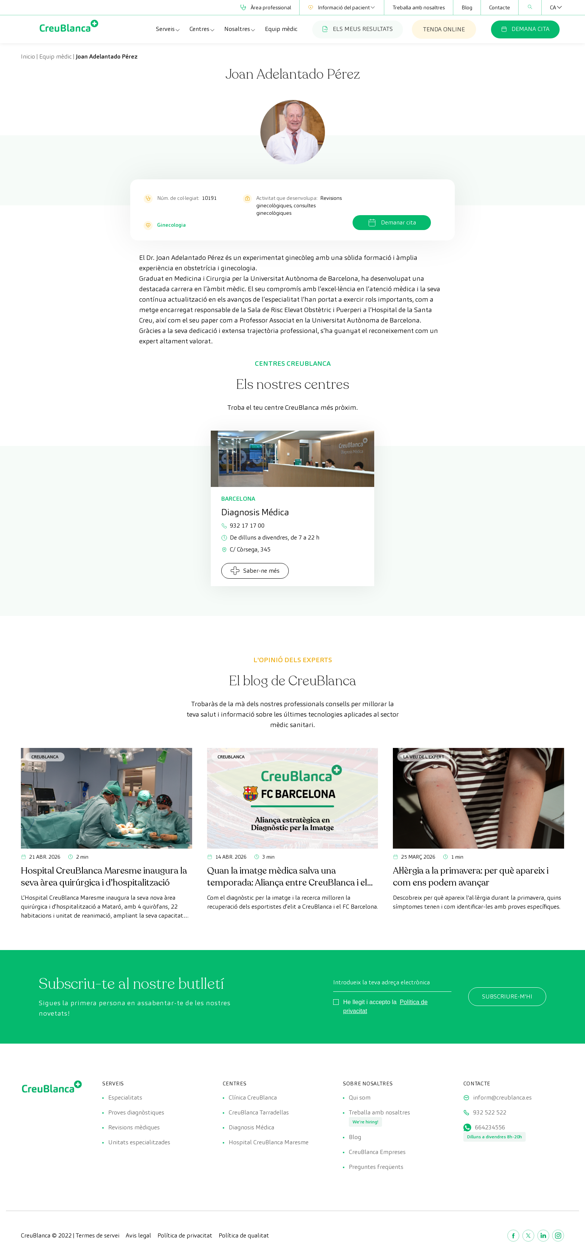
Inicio (28, 56)
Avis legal (138, 1235)
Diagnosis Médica (251, 1127)
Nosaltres (240, 29)
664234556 (490, 1127)
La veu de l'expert (423, 756)
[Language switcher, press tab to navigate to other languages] (553, 7)
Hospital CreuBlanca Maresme (269, 1142)
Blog (467, 7)
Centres (202, 29)
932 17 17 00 (243, 525)
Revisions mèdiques (134, 1127)
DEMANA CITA (525, 29)
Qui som (359, 1097)
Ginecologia (171, 224)
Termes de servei (97, 1235)
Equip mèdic (281, 29)
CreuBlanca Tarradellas (259, 1112)
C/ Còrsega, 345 (245, 549)
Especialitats (125, 1097)
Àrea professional (265, 7)
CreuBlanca (45, 756)
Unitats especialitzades (139, 1142)
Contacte (499, 7)
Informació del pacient (342, 7)
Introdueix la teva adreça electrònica (381, 982)
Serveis (168, 29)
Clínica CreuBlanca (253, 1097)
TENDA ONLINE (444, 29)
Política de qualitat (244, 1235)
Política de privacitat (184, 1235)
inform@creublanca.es (502, 1097)
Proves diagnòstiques (136, 1112)
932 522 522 (489, 1112)
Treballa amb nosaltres (418, 7)
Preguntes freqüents (376, 1167)
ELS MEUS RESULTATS (357, 29)
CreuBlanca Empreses (377, 1152)
